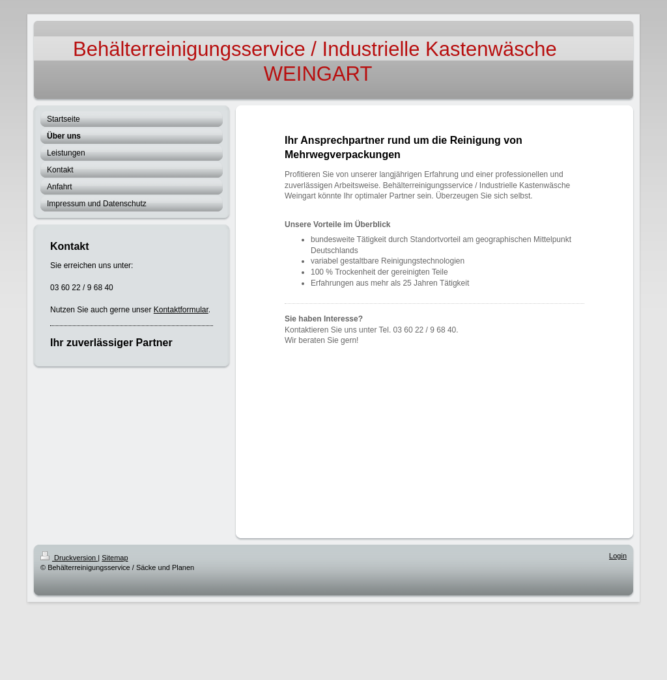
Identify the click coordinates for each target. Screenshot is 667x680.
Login (618, 556)
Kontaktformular (181, 309)
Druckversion (69, 558)
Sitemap (115, 558)
